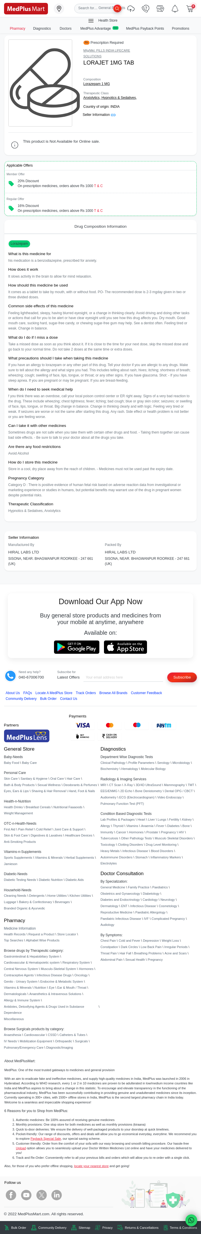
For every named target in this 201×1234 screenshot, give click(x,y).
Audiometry (108, 797)
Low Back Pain (151, 947)
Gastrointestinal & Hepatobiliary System (31, 956)
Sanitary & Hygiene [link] (34, 778)
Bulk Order (48, 699)
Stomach (141, 857)
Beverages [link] (62, 902)
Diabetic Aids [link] (75, 879)
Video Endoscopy (169, 797)
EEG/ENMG (109, 791)
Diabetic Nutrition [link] (51, 879)
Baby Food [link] (11, 762)
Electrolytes (108, 863)
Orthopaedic (63, 1041)
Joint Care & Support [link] (68, 829)
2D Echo (126, 791)
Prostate (152, 832)
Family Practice (138, 887)
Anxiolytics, (92, 98)
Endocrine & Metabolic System (61, 981)
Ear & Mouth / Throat (71, 987)
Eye (52, 987)
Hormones (86, 969)
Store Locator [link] (66, 934)
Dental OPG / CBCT (179, 791)
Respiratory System (76, 962)
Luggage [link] (10, 902)
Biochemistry (109, 768)
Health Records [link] (15, 934)
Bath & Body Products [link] (19, 785)
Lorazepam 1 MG (96, 84)
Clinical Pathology (112, 762)
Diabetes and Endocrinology (120, 899)
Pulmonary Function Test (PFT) (122, 803)
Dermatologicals (15, 994)
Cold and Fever (129, 940)
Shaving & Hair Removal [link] (48, 791)
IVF (146, 918)
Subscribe (182, 677)
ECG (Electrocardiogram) (137, 797)
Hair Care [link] (73, 778)
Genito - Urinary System (21, 981)
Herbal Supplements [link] (80, 857)
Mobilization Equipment (36, 1041)
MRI (103, 785)
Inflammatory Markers (165, 857)
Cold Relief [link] (43, 829)
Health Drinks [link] (13, 807)
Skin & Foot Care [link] (16, 835)
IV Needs (10, 1041)
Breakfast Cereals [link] (38, 807)
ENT (124, 906)
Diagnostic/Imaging (59, 1047)
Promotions (180, 29)
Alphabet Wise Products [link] (42, 940)
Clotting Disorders (130, 844)
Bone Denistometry (148, 791)
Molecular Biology (153, 768)
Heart (141, 819)
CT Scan (115, 785)
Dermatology (109, 906)
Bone (186, 826)
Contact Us (68, 699)
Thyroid (118, 826)
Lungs (162, 819)
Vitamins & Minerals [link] (49, 857)
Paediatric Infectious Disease (120, 918)
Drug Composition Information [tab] (101, 226)
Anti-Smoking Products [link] (20, 841)
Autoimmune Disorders (116, 857)
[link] (26, 8)
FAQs (27, 693)
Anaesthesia (12, 1035)
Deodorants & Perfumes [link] (80, 785)
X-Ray (128, 785)
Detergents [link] (36, 895)
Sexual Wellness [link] (49, 785)
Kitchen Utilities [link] (80, 895)
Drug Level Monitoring (161, 844)
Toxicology (107, 844)
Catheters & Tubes (72, 1035)
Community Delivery (21, 699)
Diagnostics (42, 29)
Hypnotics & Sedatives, (119, 98)
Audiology (107, 924)
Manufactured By (21, 545)
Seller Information (99, 115)
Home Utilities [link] (57, 895)
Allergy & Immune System (22, 1000)
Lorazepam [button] (19, 244)
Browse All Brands (113, 693)
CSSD (52, 1035)
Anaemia (147, 826)
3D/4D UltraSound (148, 785)
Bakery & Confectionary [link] (35, 902)
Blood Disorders (162, 851)
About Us (13, 693)
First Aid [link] (9, 829)
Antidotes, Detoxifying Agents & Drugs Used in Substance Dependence (44, 1010)
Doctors (66, 29)
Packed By (113, 545)
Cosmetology (168, 906)
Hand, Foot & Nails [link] (82, 791)
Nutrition (40, 987)
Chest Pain (108, 940)
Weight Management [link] (18, 813)
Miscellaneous (14, 1019)
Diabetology (151, 893)
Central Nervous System (21, 969)
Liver (151, 819)
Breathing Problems (148, 953)
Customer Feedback (146, 693)
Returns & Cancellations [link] (142, 1227)
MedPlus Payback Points (145, 29)
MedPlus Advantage (99, 28)
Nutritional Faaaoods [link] (67, 807)
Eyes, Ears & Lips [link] (16, 791)
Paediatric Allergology (150, 912)
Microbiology (181, 762)
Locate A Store (54, 693)
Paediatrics (160, 887)
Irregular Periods (175, 947)
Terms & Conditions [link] (183, 1227)
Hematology (129, 768)
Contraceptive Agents (19, 975)
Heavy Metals (110, 851)
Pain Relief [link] (26, 829)
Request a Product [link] (41, 934)
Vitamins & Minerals (18, 987)
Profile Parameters (141, 762)
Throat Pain (108, 953)
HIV (181, 832)
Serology (163, 762)
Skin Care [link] (11, 778)
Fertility (174, 819)
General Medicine (112, 887)
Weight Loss (170, 940)
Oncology (81, 975)
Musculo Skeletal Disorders (174, 838)
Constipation (109, 947)
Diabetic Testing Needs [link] (20, 879)
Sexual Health (135, 959)
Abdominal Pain (111, 959)
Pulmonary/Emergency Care (24, 1047)
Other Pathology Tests (136, 838)
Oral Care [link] (57, 778)
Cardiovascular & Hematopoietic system (32, 962)
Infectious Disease (135, 851)
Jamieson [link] (11, 864)
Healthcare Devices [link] (78, 835)
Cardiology (150, 899)
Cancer (121, 832)
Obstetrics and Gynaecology (120, 893)
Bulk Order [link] (18, 1227)
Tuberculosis (109, 838)
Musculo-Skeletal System (58, 969)
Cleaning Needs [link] (15, 895)
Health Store (103, 20)
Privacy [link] (107, 1227)
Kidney (186, 819)
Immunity (106, 832)
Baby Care (29, 762)
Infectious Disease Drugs (54, 975)
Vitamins (132, 826)
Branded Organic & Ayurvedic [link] (24, 908)
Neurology (168, 899)
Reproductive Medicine (116, 912)
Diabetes (173, 826)
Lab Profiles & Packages (117, 819)
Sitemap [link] (84, 1227)
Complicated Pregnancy (168, 918)
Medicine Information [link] (20, 928)
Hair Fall (125, 953)
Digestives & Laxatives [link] (46, 835)
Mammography (174, 785)
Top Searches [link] (13, 940)
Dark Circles (129, 947)
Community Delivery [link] (52, 1227)
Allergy (105, 826)
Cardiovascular (34, 1035)
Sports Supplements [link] (18, 857)
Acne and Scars (176, 953)
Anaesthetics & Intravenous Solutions (55, 994)
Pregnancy (168, 832)
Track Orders (86, 693)
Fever (160, 826)
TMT (191, 785)
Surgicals (81, 1041)
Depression (151, 940)
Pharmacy (17, 29)
